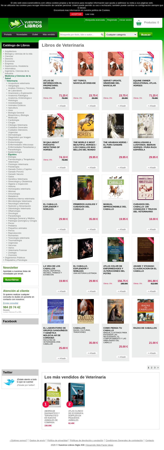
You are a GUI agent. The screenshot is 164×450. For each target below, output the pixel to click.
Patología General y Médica (21, 218)
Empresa (9, 63)
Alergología (13, 85)
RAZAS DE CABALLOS (145, 328)
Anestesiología (15, 103)
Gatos (11, 176)
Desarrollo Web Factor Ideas (99, 445)
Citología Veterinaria (17, 125)
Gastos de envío (37, 440)
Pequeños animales (17, 228)
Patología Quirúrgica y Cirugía (22, 221)
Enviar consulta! (10, 303)
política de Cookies (101, 10)
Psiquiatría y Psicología (16, 260)
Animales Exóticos (17, 105)
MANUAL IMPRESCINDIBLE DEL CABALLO (114, 206)
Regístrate (112, 20)
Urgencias (13, 243)
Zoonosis (12, 255)
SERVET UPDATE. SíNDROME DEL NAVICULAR (112, 83)
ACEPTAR (76, 14)
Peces (11, 223)
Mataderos (13, 196)
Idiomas (12, 191)
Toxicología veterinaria (18, 238)
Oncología (13, 213)
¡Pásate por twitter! (26, 385)
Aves (10, 110)
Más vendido (49, 34)
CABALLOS (79, 328)
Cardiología (13, 120)
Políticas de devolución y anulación (86, 440)
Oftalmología (14, 211)
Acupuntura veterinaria (19, 83)
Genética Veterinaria (18, 179)
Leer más (89, 14)
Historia (11, 186)
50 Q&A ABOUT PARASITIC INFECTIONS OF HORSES (51, 146)
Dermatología (14, 135)
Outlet (35, 34)
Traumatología (15, 240)
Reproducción (14, 233)
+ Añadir (62, 106)
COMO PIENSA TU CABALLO (112, 329)
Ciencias (9, 56)
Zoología (12, 252)
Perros (11, 230)
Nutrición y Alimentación (19, 206)
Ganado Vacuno (15, 174)
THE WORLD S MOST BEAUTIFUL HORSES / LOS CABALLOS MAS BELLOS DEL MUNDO (84, 146)
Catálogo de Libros (16, 45)
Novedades (22, 34)
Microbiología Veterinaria (20, 201)
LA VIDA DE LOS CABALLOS (51, 267)
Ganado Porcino (16, 171)
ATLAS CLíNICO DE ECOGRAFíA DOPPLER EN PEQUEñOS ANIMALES (75, 415)
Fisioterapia (13, 166)
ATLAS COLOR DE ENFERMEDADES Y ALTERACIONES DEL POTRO (114, 270)
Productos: (151, 22)
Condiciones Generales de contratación (124, 440)
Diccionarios (14, 139)
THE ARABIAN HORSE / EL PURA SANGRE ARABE (115, 144)
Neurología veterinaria (18, 203)
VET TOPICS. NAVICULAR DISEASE (84, 81)
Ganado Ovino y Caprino (20, 169)
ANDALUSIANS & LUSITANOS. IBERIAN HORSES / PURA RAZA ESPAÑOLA (144, 146)
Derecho (9, 58)
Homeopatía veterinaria (19, 189)
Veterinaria (12, 81)
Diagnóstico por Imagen (19, 137)
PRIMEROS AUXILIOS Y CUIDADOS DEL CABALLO (85, 206)
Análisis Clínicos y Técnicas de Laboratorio (21, 89)
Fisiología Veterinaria (18, 164)
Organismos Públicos (15, 257)
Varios (11, 248)
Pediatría (12, 225)
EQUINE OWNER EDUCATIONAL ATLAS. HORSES (145, 83)
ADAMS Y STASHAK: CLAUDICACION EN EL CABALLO (145, 268)
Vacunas (12, 245)
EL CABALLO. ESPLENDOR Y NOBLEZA (51, 206)
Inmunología (14, 194)
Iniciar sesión (125, 20)
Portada (8, 34)
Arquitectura (10, 51)
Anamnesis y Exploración (20, 93)
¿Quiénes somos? (18, 440)
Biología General (16, 112)
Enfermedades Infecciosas (20, 144)
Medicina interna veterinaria (21, 198)
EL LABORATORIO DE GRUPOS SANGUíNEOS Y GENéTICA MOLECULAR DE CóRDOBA (55, 333)
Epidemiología (15, 152)
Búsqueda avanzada (95, 20)
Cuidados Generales (18, 127)
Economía (10, 61)
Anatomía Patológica (18, 95)
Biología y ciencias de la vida (18, 54)
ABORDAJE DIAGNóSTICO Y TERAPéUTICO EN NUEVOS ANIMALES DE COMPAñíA (52, 417)
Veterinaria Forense (17, 250)
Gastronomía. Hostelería (16, 66)
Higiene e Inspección (18, 184)
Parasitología (14, 216)
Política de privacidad (57, 440)
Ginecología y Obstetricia (20, 181)
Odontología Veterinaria (19, 208)
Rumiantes (13, 235)
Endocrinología (15, 142)
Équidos (12, 154)
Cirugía (11, 122)
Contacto (149, 440)
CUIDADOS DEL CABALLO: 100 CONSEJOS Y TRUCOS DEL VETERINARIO (145, 208)
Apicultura (13, 108)
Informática (10, 68)
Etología (12, 157)
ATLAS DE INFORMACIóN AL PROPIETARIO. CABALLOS (52, 84)
